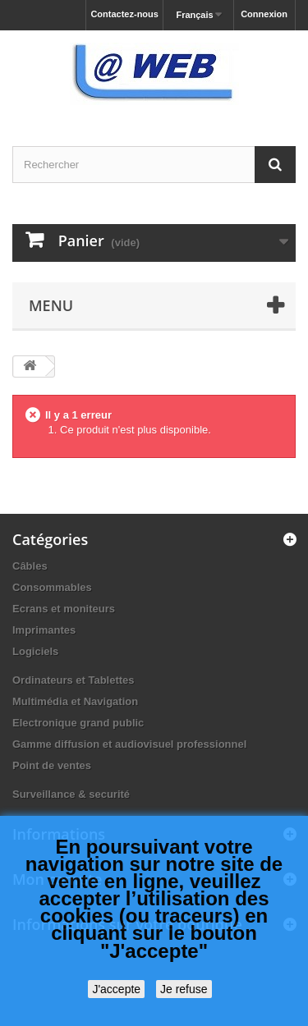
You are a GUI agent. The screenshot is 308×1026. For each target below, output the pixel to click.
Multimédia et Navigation (75, 701)
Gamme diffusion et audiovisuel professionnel (129, 744)
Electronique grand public (78, 723)
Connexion (264, 14)
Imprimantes (44, 630)
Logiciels (35, 651)
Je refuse (184, 989)
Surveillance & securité (71, 794)
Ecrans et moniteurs (63, 608)
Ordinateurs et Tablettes (73, 680)
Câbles (30, 566)
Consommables (52, 587)
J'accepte (116, 989)
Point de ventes (51, 765)
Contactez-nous (124, 14)
